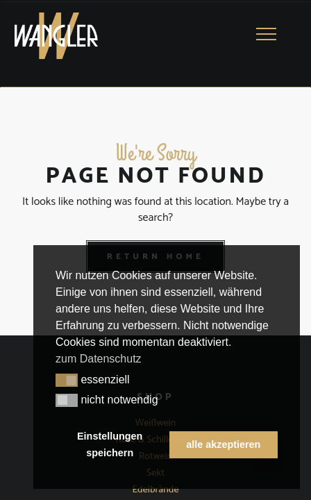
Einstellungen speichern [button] (109, 444)
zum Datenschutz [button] (99, 359)
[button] (67, 381)
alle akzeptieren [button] (223, 444)
